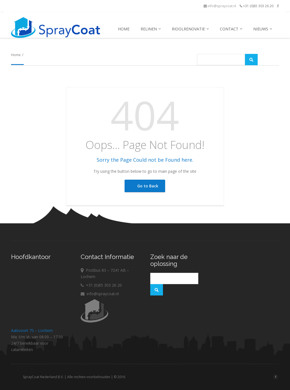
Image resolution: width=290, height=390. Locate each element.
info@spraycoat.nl (220, 6)
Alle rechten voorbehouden (103, 377)
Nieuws (262, 29)
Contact (231, 29)
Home (124, 29)
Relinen (151, 29)
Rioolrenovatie (190, 29)
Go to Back (144, 186)
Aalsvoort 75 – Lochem (32, 330)
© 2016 (134, 377)
